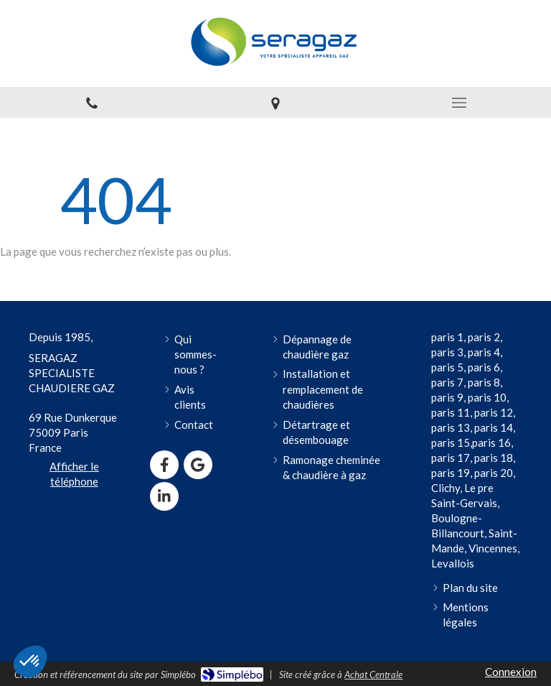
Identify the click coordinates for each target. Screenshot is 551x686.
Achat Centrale (373, 674)
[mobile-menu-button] (459, 102)
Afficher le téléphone (74, 474)
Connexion (511, 671)
